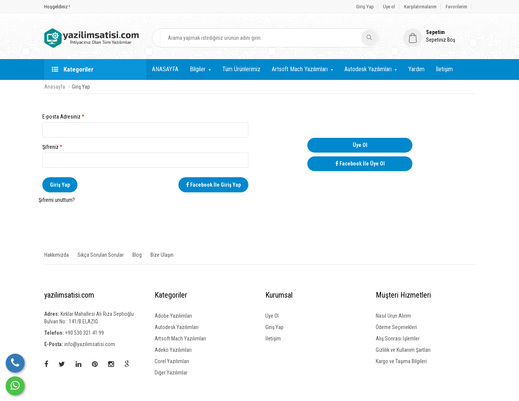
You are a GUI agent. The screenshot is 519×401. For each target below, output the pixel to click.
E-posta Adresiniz (145, 125)
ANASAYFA (165, 69)
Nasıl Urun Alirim (393, 316)
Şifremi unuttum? (57, 200)
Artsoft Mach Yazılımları (300, 69)
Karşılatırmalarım (420, 6)
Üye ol (389, 6)
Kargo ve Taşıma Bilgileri (401, 361)
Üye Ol (360, 145)
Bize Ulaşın (162, 255)
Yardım (416, 69)
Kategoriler (72, 69)
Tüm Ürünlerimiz (241, 69)
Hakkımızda (56, 255)
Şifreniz (145, 156)
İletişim (444, 69)
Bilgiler (198, 69)
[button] (439, 36)
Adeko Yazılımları (173, 350)
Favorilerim (456, 6)
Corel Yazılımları (172, 361)
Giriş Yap (365, 6)
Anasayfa (54, 87)
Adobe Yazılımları (173, 316)
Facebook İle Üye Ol (360, 164)
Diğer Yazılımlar (171, 373)
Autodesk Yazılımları (368, 69)
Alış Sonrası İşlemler (398, 338)
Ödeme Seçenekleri (396, 327)
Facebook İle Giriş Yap (213, 185)
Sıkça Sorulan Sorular (100, 255)
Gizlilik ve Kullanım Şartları (403, 350)
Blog (137, 255)
